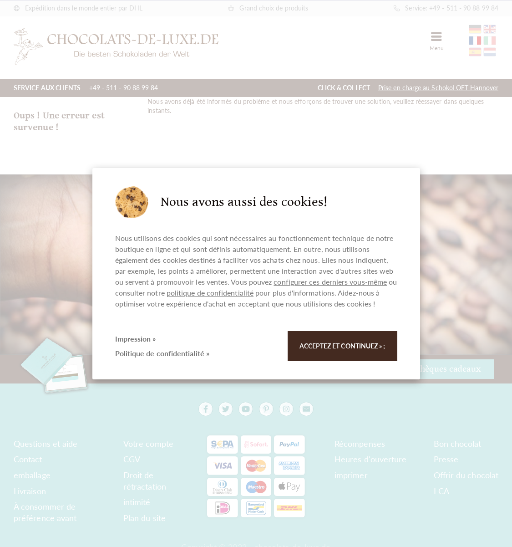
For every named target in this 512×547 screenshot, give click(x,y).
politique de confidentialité (210, 292)
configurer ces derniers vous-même (330, 281)
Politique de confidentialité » (162, 353)
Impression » (135, 338)
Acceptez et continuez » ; (342, 346)
